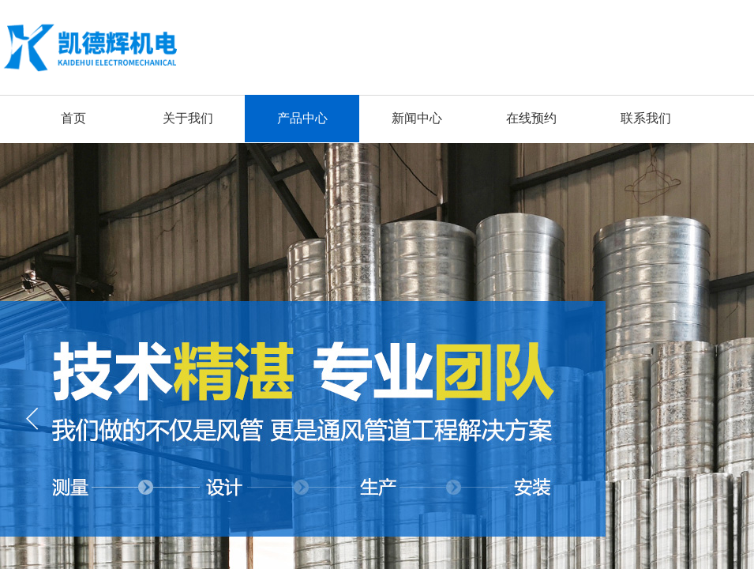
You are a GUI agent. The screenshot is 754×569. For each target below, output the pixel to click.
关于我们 (188, 118)
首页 (73, 118)
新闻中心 (417, 118)
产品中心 (302, 118)
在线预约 (531, 118)
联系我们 (646, 118)
